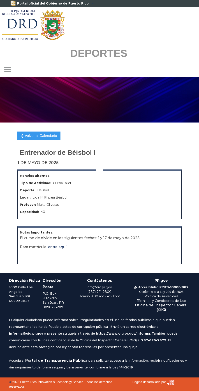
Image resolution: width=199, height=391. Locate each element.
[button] (7, 69)
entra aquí (57, 247)
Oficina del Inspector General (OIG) (161, 307)
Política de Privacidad (161, 296)
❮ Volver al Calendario (39, 136)
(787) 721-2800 (99, 292)
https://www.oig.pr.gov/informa (123, 333)
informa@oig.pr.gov (26, 333)
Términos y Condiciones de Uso (161, 301)
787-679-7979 (153, 340)
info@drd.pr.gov (99, 287)
